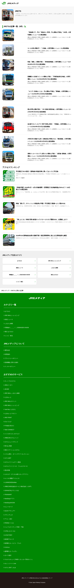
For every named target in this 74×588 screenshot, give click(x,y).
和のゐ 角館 (8, 446)
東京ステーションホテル (11, 450)
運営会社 (7, 350)
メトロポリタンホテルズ (11, 434)
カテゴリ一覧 (10, 305)
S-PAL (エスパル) (9, 531)
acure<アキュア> (9, 511)
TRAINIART (8, 494)
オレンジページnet (10, 563)
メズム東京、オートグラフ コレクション (16, 454)
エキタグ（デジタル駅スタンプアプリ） (16, 474)
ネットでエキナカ (9, 381)
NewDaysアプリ (9, 498)
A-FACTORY (8, 535)
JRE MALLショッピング (11, 405)
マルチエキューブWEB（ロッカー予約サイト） (18, 559)
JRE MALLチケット (10, 401)
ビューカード (8, 506)
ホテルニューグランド (11, 442)
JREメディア (5, 290)
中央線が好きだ (9, 425)
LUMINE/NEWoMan (10, 482)
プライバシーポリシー (11, 358)
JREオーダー (8, 385)
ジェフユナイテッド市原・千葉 (14, 527)
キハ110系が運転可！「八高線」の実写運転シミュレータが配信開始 (48, 48)
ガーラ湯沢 (7, 555)
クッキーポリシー (9, 366)
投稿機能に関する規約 (11, 362)
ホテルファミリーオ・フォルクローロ (16, 466)
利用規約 (7, 354)
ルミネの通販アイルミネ (11, 478)
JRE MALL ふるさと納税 (11, 393)
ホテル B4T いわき (10, 567)
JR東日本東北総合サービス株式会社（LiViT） (18, 486)
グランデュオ (8, 515)
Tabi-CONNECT (9, 429)
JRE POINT (8, 417)
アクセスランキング (11, 167)
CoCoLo (7, 547)
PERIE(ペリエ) (9, 523)
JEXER (6, 389)
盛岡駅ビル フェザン (10, 551)
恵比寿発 (7, 470)
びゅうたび (7, 421)
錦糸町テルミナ (9, 539)
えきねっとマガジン (10, 413)
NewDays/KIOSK (9, 502)
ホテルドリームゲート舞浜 (12, 462)
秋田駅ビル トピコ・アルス (12, 543)
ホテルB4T (7, 458)
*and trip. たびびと (10, 409)
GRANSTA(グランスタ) (11, 490)
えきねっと (7, 397)
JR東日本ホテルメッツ (11, 438)
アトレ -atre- (8, 519)
